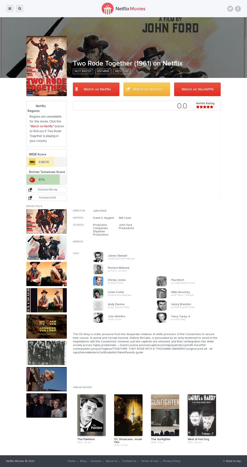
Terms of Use (149, 461)
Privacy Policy (171, 461)
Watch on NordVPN (197, 89)
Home (72, 461)
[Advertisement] (190, 235)
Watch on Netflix (97, 89)
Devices (96, 461)
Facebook (238, 9)
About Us (112, 461)
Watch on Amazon (148, 89)
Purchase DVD (47, 197)
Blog (83, 461)
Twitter (230, 9)
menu (10, 8)
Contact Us (129, 461)
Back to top (233, 461)
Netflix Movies (15, 461)
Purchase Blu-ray (47, 189)
